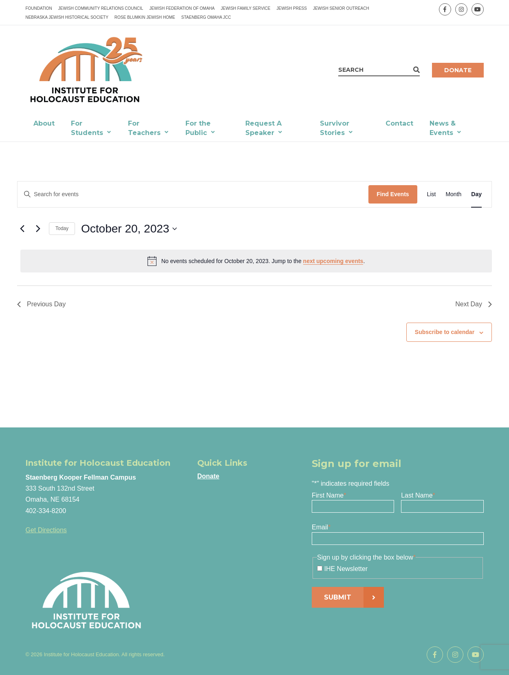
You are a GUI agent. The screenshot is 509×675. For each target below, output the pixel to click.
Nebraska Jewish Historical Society (66, 17)
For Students (87, 128)
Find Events (393, 194)
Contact (399, 123)
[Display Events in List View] (431, 194)
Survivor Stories (334, 128)
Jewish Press (291, 8)
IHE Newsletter (346, 568)
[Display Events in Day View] (476, 194)
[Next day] (38, 229)
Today (61, 228)
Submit (337, 597)
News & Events (443, 128)
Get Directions (45, 530)
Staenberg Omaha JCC (206, 17)
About (44, 123)
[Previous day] (22, 229)
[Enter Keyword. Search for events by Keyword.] (193, 194)
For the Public (198, 128)
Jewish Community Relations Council (100, 8)
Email (321, 527)
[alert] (256, 261)
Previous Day (41, 304)
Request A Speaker (263, 128)
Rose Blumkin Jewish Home (145, 17)
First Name (329, 495)
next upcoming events (333, 261)
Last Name (418, 495)
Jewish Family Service (246, 8)
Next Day (473, 304)
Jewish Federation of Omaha (181, 8)
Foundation (38, 8)
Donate (458, 70)
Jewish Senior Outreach (341, 8)
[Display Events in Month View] (453, 194)
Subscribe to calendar (444, 332)
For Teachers (144, 128)
